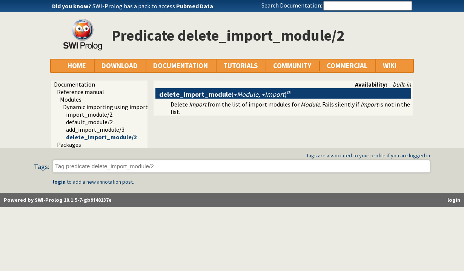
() (223, 94)
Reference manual (80, 92)
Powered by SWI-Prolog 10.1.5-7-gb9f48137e (58, 199)
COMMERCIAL (347, 65)
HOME (77, 65)
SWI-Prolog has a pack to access (152, 6)
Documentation (74, 84)
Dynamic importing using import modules (117, 107)
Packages (69, 144)
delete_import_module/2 (101, 137)
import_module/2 (89, 114)
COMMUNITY (292, 65)
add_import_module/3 (95, 129)
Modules (70, 99)
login (59, 181)
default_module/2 (89, 122)
